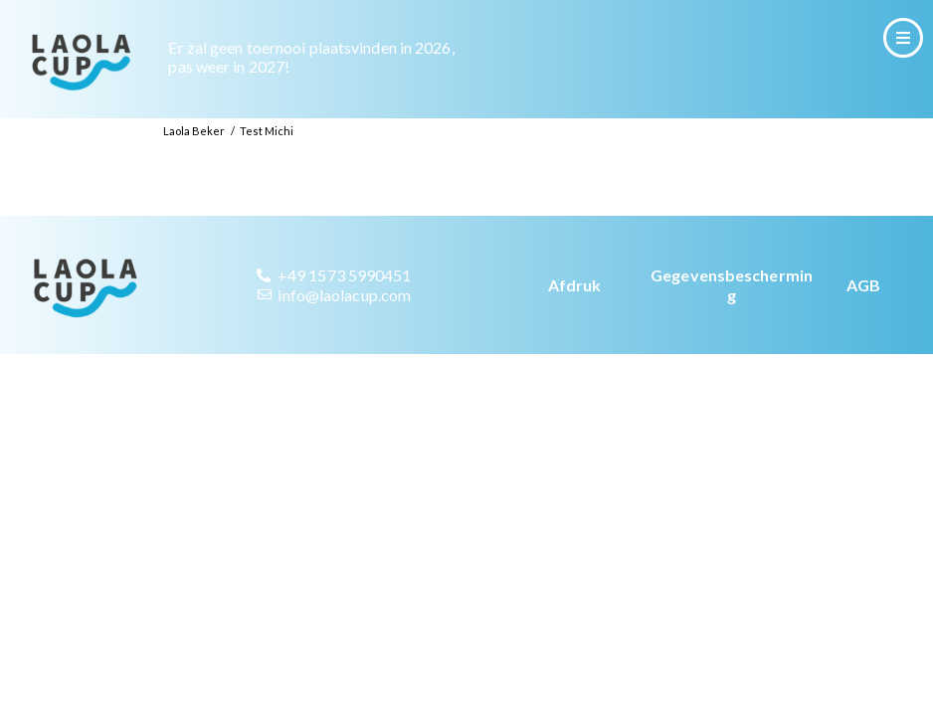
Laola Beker (194, 163)
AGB (863, 317)
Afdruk (575, 317)
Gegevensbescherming (732, 318)
